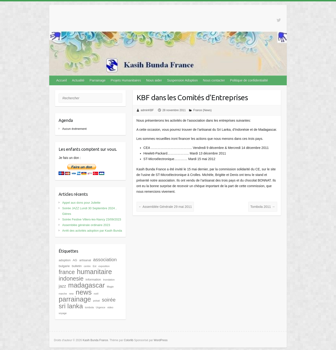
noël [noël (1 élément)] (96, 293)
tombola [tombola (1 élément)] (89, 307)
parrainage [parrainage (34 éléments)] (75, 299)
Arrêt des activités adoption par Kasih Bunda (92, 230)
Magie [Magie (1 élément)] (110, 286)
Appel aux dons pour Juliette (81, 202)
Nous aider (154, 80)
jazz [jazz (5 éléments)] (62, 286)
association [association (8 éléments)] (105, 259)
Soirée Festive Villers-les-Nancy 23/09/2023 (91, 219)
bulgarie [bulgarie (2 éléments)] (64, 266)
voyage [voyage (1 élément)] (62, 313)
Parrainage (98, 80)
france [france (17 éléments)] (67, 272)
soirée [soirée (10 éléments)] (109, 300)
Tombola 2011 (262, 207)
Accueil (61, 80)
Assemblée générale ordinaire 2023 (86, 225)
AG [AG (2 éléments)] (75, 260)
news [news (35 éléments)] (83, 292)
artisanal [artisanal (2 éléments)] (85, 260)
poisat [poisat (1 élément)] (96, 300)
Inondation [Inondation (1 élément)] (109, 279)
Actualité (78, 80)
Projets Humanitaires (126, 80)
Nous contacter (214, 80)
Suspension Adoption (182, 80)
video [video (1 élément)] (110, 307)
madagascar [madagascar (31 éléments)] (86, 285)
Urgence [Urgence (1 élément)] (100, 307)
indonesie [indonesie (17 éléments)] (71, 278)
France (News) (202, 110)
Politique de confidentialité (249, 80)
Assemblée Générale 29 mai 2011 (165, 207)
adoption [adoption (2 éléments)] (64, 260)
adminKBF (147, 110)
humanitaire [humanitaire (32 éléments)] (94, 271)
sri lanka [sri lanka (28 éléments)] (71, 306)
